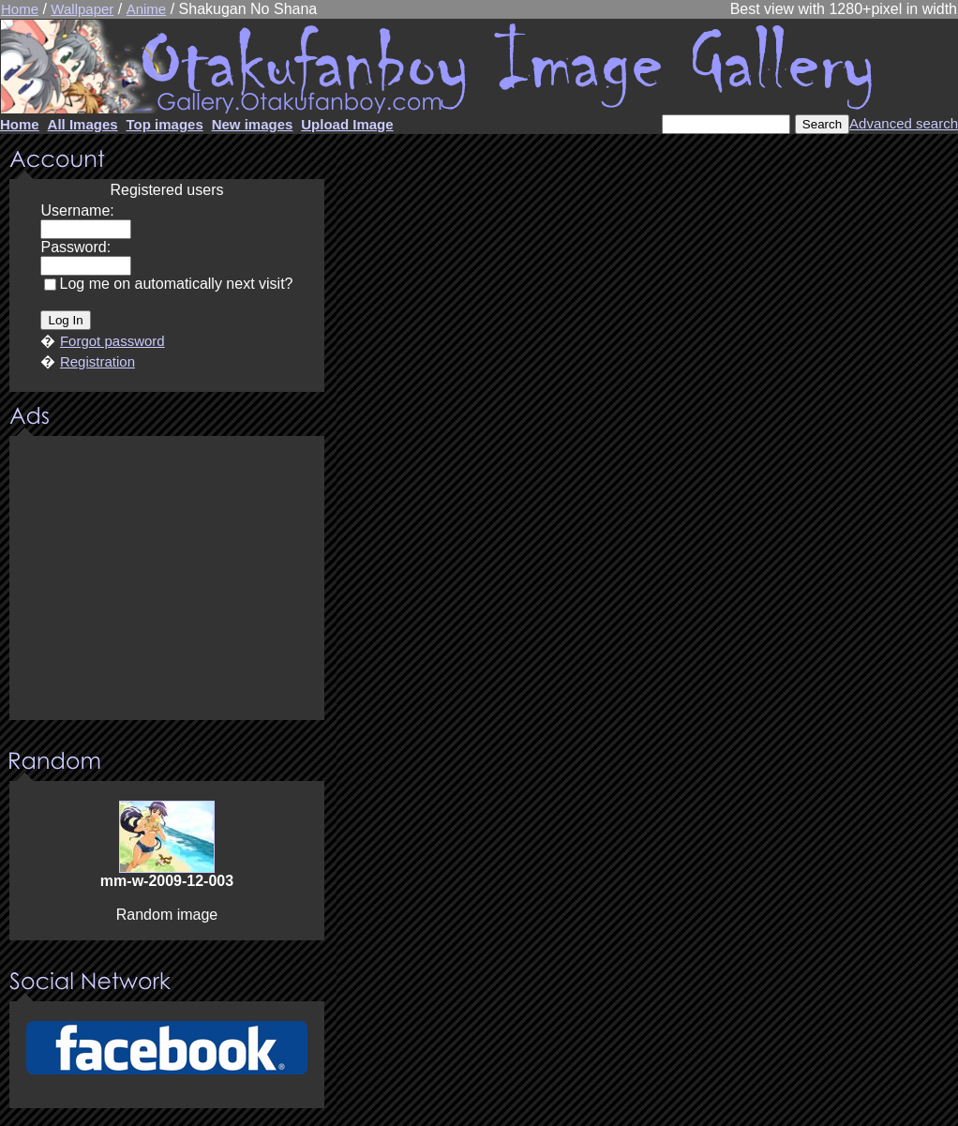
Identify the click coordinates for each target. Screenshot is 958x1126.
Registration (97, 361)
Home (19, 9)
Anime (147, 9)
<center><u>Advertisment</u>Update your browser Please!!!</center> (166, 579)
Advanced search (903, 123)
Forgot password (112, 341)
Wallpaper (82, 9)
